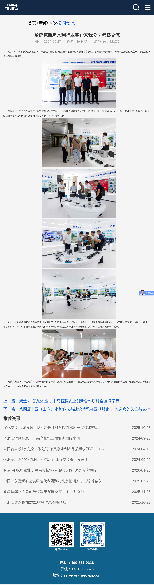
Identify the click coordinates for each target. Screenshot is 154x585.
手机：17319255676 (77, 569)
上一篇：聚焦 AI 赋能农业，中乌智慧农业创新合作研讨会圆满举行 (61, 401)
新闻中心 (47, 23)
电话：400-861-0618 (77, 563)
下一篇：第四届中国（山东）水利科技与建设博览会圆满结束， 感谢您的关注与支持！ (78, 409)
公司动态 (66, 23)
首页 (32, 23)
